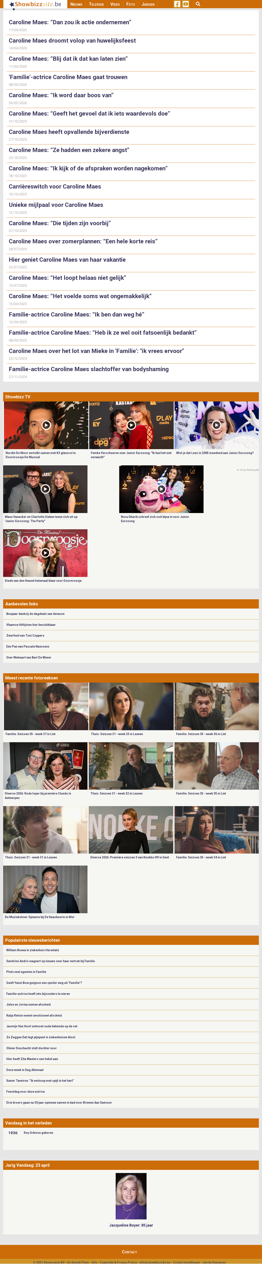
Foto (130, 4)
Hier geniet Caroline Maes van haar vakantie (67, 259)
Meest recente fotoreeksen (31, 677)
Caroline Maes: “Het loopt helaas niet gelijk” (67, 277)
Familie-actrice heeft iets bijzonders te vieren (38, 993)
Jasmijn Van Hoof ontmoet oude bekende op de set (41, 1026)
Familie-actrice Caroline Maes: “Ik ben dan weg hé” (77, 314)
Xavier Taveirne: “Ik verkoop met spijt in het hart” (40, 1080)
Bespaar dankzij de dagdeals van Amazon (35, 613)
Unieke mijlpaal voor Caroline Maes (56, 204)
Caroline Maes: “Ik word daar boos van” (61, 95)
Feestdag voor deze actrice (25, 1091)
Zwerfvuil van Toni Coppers (25, 635)
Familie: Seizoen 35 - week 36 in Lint (201, 734)
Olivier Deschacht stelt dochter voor (31, 1048)
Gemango (219, 1262)
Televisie (96, 4)
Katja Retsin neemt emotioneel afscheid (34, 1015)
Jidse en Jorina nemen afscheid (28, 1004)
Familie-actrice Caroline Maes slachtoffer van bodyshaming (89, 369)
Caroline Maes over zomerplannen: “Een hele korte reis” (83, 241)
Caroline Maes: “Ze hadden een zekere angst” (69, 150)
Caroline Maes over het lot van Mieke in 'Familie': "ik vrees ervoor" (96, 350)
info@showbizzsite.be (154, 1262)
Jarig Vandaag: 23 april (27, 1165)
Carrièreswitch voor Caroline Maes (55, 186)
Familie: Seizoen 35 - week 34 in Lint (201, 857)
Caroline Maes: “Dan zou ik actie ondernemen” (70, 22)
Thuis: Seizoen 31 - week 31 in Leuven (31, 857)
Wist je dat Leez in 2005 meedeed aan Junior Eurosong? (215, 453)
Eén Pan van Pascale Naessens (27, 646)
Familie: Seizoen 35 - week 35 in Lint (201, 793)
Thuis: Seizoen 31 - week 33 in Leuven (117, 734)
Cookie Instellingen (186, 1262)
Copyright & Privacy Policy (118, 1262)
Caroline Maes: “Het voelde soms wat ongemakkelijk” (81, 296)
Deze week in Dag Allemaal (25, 1070)
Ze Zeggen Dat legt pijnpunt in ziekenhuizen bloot (40, 1037)
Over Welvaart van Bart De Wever (28, 657)
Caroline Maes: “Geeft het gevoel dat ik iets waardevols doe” (89, 113)
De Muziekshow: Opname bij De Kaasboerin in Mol (39, 917)
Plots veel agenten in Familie (26, 972)
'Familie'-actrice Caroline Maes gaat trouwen (68, 77)
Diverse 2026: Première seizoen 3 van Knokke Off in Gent (129, 857)
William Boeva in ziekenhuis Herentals (32, 950)
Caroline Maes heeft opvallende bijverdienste (69, 131)
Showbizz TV (17, 396)
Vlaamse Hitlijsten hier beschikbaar (31, 624)
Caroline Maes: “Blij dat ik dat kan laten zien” (68, 58)
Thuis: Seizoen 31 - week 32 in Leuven (116, 793)
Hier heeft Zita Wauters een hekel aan (32, 1059)
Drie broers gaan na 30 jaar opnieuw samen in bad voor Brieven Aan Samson (59, 1102)
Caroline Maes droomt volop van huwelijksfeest (72, 40)
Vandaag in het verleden (28, 1123)
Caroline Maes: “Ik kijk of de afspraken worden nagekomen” (88, 168)
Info (94, 1262)
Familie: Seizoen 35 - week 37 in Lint (31, 734)
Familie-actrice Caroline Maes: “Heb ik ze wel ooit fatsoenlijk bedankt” (103, 332)
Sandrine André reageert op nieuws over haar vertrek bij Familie (50, 961)
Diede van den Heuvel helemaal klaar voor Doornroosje (43, 580)
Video (115, 4)
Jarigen (148, 4)
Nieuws (76, 4)
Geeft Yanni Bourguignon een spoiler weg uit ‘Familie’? (44, 983)
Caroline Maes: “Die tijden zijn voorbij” (60, 223)
